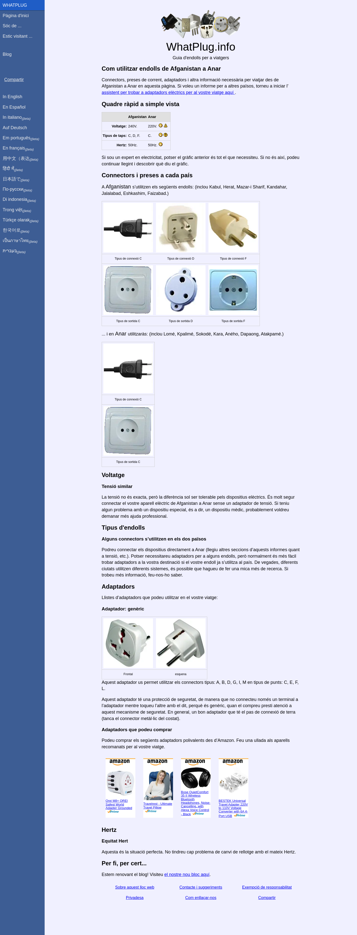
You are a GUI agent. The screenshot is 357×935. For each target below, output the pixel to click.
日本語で (16, 179)
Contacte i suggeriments (200, 887)
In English (12, 96)
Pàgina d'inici (16, 15)
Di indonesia (19, 199)
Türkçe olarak (21, 220)
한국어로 (16, 230)
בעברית (14, 251)
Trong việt (17, 210)
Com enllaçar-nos (200, 898)
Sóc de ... (12, 25)
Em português (21, 138)
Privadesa (135, 898)
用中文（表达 (20, 158)
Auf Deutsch (15, 127)
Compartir (267, 898)
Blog (7, 54)
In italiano (17, 117)
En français (18, 148)
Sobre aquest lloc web (134, 887)
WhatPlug (15, 5)
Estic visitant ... (17, 36)
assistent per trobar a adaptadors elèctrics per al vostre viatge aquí (168, 92)
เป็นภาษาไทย (20, 240)
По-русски (17, 189)
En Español (14, 107)
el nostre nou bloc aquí (186, 874)
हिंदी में (13, 169)
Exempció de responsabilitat (267, 887)
